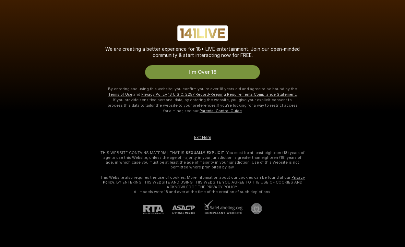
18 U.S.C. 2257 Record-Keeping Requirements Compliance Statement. (232, 94)
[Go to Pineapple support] (252, 208)
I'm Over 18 (202, 72)
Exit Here (202, 137)
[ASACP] (187, 209)
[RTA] (157, 209)
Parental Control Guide (221, 110)
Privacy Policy (154, 94)
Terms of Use (120, 94)
